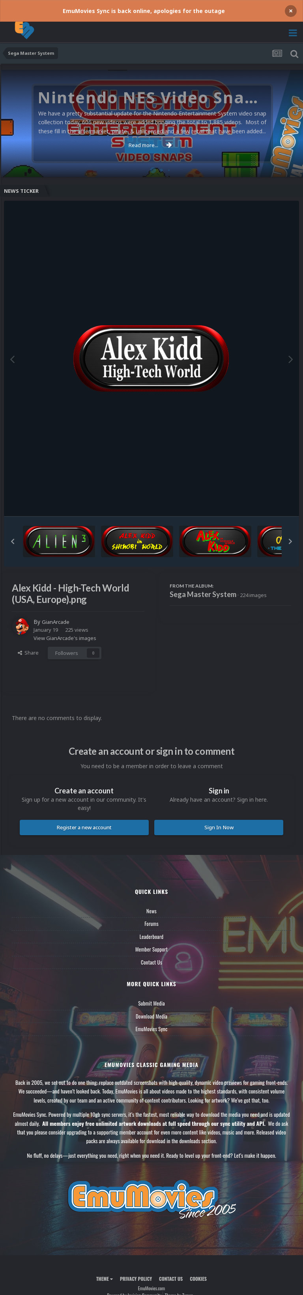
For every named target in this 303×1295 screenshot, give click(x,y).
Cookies (198, 1278)
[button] (12, 541)
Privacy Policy (136, 1278)
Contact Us (151, 962)
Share (28, 652)
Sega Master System (203, 594)
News (151, 910)
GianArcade (56, 621)
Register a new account (84, 826)
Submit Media (151, 1003)
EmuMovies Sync (151, 1029)
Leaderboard (152, 936)
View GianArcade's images (65, 637)
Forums (151, 923)
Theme (104, 1278)
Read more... (150, 145)
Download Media (151, 1016)
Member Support (151, 949)
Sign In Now (219, 826)
